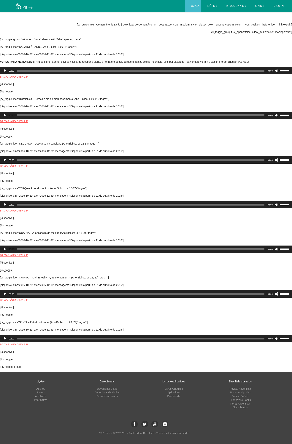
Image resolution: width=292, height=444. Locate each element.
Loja (195, 6)
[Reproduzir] (5, 71)
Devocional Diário (107, 388)
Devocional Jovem (107, 396)
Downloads (173, 396)
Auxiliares (40, 396)
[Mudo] (277, 71)
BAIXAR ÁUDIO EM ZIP (14, 76)
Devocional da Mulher (107, 392)
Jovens (40, 392)
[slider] (141, 71)
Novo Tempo (240, 407)
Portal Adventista (240, 403)
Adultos (40, 388)
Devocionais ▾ (236, 5)
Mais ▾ (259, 5)
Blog (278, 6)
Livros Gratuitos (174, 388)
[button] (134, 424)
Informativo (40, 399)
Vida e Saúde (240, 396)
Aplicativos (173, 392)
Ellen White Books (240, 399)
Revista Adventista (240, 388)
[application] (146, 70)
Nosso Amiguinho (240, 392)
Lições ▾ (211, 5)
